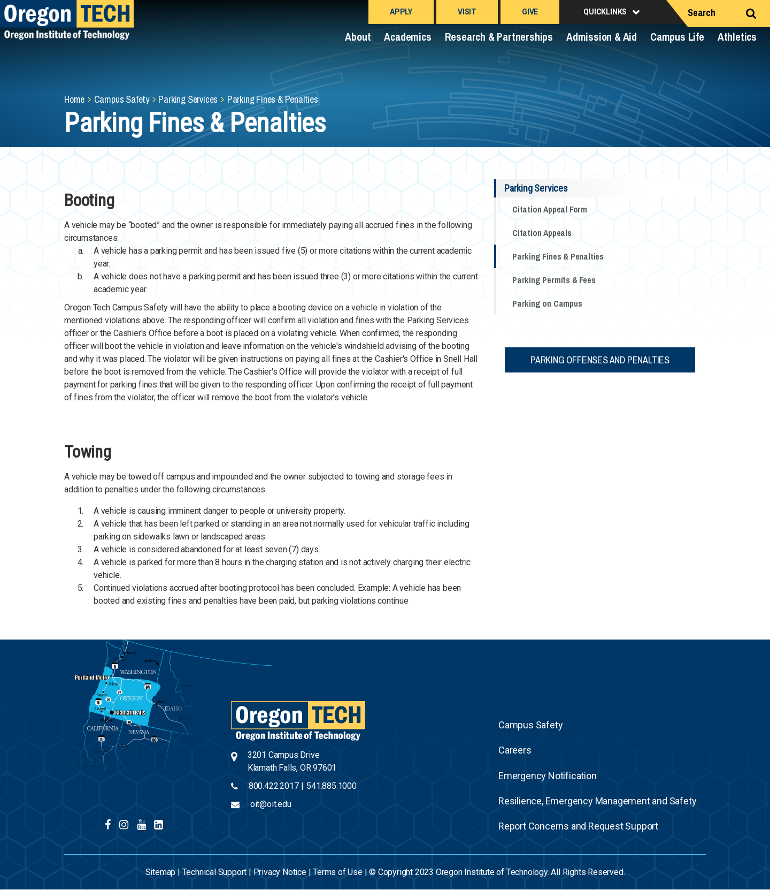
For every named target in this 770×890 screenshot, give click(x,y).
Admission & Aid (601, 36)
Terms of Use (338, 872)
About (358, 36)
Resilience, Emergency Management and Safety (597, 801)
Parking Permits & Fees (554, 280)
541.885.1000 (331, 786)
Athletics (737, 36)
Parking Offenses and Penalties (599, 360)
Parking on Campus (547, 303)
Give (530, 11)
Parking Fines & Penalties (558, 256)
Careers (515, 750)
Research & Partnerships (499, 36)
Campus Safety (121, 99)
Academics (407, 36)
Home (74, 99)
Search (701, 12)
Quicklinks (605, 11)
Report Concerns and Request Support (578, 826)
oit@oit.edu (270, 804)
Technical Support (214, 872)
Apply (401, 11)
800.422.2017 (274, 786)
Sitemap (160, 872)
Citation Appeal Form (549, 209)
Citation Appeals (542, 233)
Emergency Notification (547, 775)
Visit (467, 11)
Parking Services (188, 99)
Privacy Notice (279, 872)
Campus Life (677, 36)
